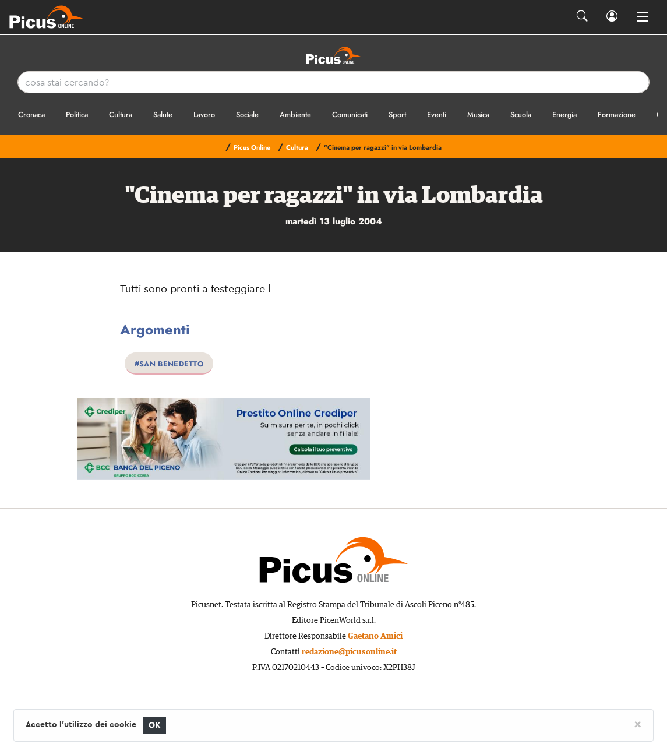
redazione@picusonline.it (349, 652)
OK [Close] (155, 725)
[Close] (637, 724)
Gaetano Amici (375, 636)
